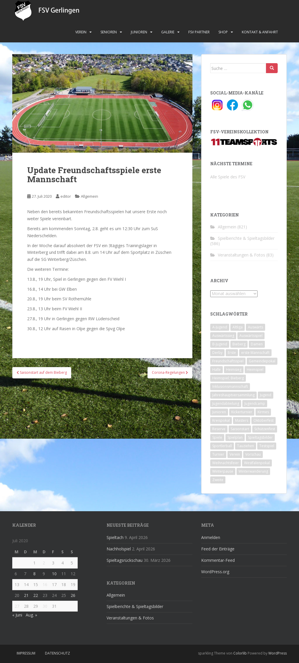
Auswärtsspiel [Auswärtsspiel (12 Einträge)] (251, 335)
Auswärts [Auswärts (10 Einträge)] (255, 327)
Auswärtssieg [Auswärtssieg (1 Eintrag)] (223, 335)
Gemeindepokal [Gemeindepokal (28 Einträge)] (262, 361)
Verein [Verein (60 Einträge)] (235, 454)
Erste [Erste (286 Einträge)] (232, 352)
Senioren (108, 32)
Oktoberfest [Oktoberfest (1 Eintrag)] (263, 420)
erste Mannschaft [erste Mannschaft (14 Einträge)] (255, 352)
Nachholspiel (119, 549)
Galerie (167, 32)
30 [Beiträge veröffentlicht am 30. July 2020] (45, 606)
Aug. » (31, 615)
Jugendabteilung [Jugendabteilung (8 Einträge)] (225, 403)
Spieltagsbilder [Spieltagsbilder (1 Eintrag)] (260, 437)
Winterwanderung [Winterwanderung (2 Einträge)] (253, 471)
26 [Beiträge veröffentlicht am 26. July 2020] (73, 595)
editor (65, 196)
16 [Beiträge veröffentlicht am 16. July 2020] (45, 584)
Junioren (139, 32)
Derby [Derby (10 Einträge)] (217, 352)
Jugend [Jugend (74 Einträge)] (265, 394)
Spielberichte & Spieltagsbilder (246, 238)
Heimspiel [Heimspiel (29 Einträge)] (255, 369)
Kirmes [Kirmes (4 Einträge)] (263, 411)
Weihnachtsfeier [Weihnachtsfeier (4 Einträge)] (225, 462)
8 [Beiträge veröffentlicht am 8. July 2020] (34, 573)
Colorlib (240, 653)
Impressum (26, 653)
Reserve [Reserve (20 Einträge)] (218, 428)
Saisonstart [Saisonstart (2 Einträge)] (240, 428)
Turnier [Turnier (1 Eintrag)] (218, 454)
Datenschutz (57, 653)
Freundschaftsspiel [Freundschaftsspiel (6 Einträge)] (228, 361)
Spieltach (115, 537)
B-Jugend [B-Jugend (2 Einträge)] (219, 344)
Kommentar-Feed (218, 560)
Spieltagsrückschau (124, 560)
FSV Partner (199, 32)
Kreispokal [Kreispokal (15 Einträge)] (221, 420)
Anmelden (210, 537)
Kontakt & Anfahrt (260, 32)
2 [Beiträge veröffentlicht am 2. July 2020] (44, 563)
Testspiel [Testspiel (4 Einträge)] (266, 445)
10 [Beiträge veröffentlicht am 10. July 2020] (54, 573)
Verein (80, 32)
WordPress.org (215, 571)
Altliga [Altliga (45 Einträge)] (237, 327)
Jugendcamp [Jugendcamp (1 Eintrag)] (254, 403)
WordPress (277, 653)
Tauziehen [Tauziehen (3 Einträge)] (245, 445)
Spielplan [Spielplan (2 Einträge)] (235, 437)
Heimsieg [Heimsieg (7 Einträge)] (233, 369)
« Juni (17, 615)
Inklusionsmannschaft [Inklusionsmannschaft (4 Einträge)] (230, 386)
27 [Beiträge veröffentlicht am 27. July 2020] (17, 606)
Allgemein (89, 196)
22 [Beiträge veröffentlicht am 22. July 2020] (35, 595)
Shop (223, 32)
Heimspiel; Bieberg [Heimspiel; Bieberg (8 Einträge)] (228, 378)
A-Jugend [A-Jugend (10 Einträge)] (219, 327)
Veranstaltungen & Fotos (241, 255)
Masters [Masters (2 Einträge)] (241, 420)
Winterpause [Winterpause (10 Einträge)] (222, 471)
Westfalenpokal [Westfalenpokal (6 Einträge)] (257, 462)
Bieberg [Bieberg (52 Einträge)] (239, 344)
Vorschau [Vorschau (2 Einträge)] (253, 454)
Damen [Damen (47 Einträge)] (257, 344)
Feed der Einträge (217, 549)
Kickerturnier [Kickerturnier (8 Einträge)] (241, 411)
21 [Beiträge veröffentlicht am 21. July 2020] (26, 595)
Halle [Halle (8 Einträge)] (216, 369)
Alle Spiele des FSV (227, 177)
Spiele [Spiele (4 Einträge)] (217, 437)
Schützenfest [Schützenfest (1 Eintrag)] (264, 428)
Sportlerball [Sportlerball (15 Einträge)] (222, 445)
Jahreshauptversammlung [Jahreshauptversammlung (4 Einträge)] (233, 394)
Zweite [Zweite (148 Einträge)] (217, 479)
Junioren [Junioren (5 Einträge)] (219, 411)
